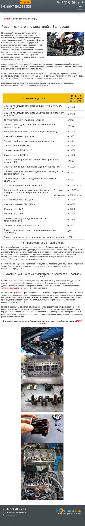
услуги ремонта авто (10, 288)
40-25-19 (72, 2)
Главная (6, 19)
